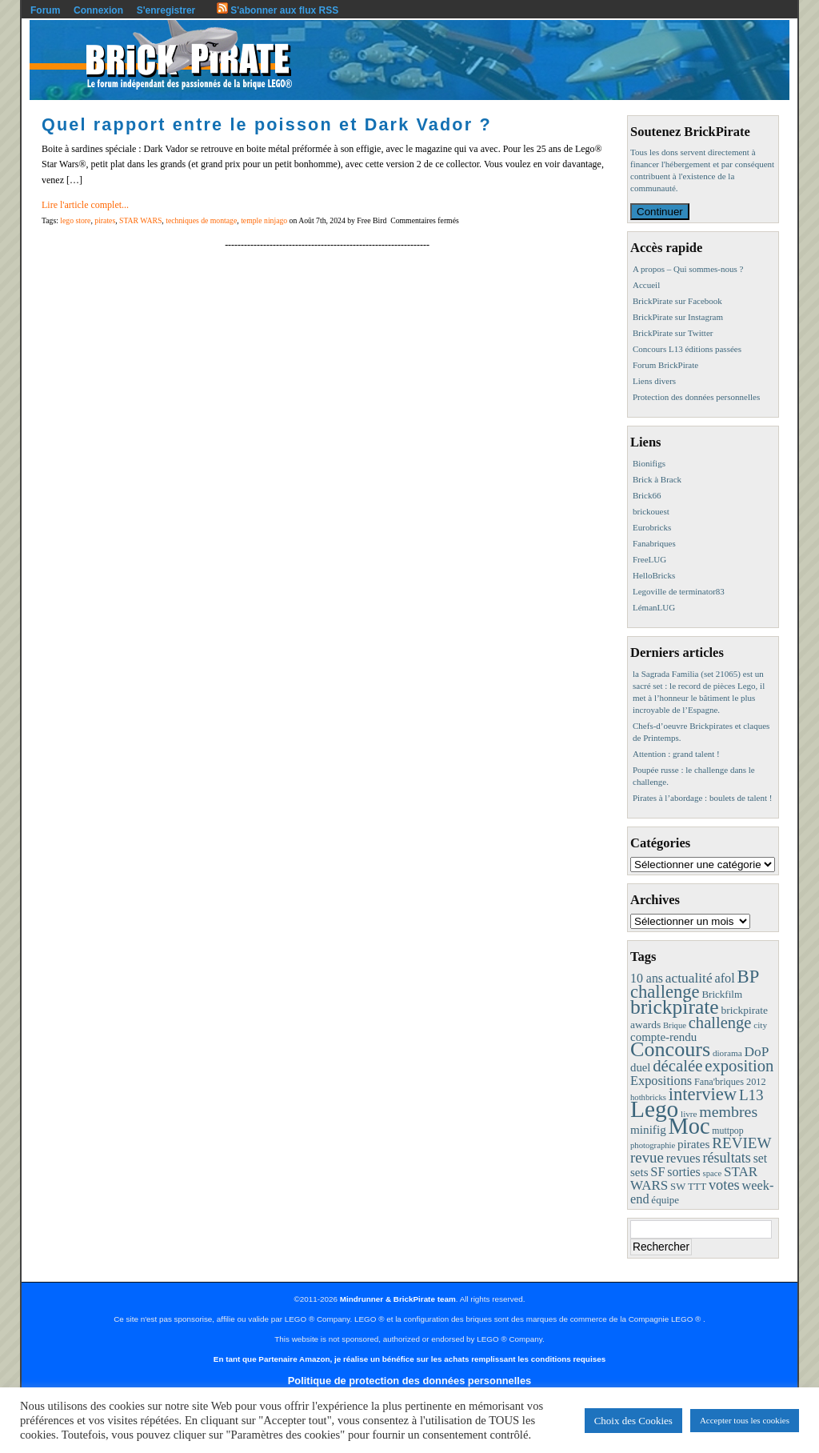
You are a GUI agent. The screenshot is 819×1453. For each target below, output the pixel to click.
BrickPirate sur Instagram (678, 317)
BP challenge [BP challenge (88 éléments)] (694, 984)
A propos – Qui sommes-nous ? (688, 269)
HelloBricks (654, 575)
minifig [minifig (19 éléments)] (648, 1129)
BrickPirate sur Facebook (677, 301)
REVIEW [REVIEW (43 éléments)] (741, 1143)
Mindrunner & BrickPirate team (398, 1299)
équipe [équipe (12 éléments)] (665, 1200)
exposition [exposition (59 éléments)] (739, 1066)
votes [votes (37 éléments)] (724, 1185)
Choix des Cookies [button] (633, 1421)
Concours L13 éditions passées (687, 349)
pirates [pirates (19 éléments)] (693, 1144)
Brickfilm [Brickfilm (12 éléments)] (721, 994)
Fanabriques (654, 543)
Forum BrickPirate (665, 365)
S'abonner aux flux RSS (277, 10)
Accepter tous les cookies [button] (744, 1420)
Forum (45, 10)
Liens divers (654, 381)
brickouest (651, 511)
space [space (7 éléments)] (712, 1173)
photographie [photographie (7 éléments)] (652, 1145)
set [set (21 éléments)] (760, 1158)
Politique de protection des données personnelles (409, 1381)
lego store (75, 220)
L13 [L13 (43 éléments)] (751, 1095)
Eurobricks (652, 527)
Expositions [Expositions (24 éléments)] (661, 1080)
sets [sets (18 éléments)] (639, 1172)
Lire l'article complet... (85, 204)
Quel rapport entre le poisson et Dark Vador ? (267, 124)
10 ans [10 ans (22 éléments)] (646, 978)
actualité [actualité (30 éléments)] (689, 978)
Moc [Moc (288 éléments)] (689, 1126)
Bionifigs (649, 463)
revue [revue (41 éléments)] (647, 1157)
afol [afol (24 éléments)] (724, 978)
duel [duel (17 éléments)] (640, 1067)
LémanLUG (654, 607)
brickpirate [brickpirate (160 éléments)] (674, 1007)
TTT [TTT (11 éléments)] (697, 1186)
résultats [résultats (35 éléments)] (726, 1158)
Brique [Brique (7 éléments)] (674, 1025)
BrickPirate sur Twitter (673, 333)
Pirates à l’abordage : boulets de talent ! (702, 798)
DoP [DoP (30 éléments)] (756, 1051)
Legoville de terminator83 (679, 591)
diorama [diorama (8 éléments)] (727, 1053)
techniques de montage (201, 220)
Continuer (660, 212)
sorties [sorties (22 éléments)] (684, 1172)
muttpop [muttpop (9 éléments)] (727, 1130)
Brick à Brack (657, 479)
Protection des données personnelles (696, 397)
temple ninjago (264, 220)
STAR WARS (140, 220)
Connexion (98, 10)
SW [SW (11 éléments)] (677, 1186)
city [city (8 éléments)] (760, 1025)
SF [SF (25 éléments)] (657, 1171)
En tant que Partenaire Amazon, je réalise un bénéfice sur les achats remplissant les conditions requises (409, 1359)
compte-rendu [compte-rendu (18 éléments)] (663, 1037)
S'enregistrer (166, 10)
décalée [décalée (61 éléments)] (677, 1065)
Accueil (646, 285)
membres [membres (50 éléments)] (728, 1111)
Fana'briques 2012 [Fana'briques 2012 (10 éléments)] (730, 1081)
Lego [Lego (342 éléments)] (654, 1109)
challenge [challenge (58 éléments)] (720, 1022)
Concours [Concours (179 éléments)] (670, 1049)
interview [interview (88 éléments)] (703, 1094)
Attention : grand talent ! (676, 754)
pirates (104, 220)
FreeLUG (649, 559)
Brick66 (647, 495)
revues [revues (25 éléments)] (683, 1158)
